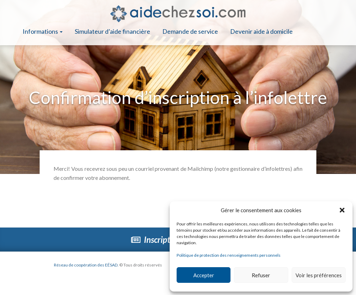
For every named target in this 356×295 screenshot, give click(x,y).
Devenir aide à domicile (261, 31)
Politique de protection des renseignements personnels (229, 255)
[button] (342, 210)
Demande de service (190, 31)
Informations (43, 31)
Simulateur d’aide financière (112, 31)
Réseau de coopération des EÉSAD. (86, 265)
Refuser (261, 275)
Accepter (203, 275)
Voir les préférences (319, 275)
